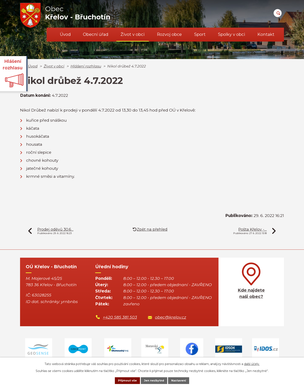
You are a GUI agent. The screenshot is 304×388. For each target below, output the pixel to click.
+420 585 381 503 (120, 317)
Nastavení (183, 380)
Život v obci (133, 34)
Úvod (65, 34)
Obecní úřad (95, 34)
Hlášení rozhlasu (86, 66)
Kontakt (265, 34)
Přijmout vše (123, 380)
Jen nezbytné (154, 380)
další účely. (252, 363)
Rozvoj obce (169, 34)
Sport (200, 34)
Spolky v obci (231, 34)
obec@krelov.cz (170, 317)
